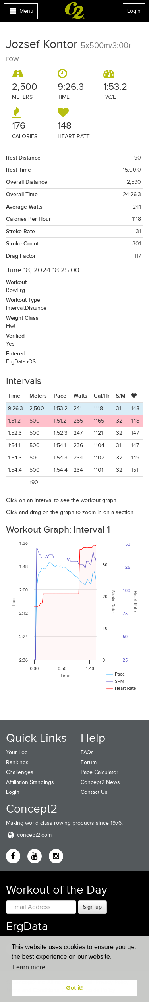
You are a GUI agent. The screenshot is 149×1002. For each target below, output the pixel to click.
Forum (89, 762)
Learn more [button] (29, 967)
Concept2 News (100, 782)
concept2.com (29, 835)
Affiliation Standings (30, 782)
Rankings (17, 762)
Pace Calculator (99, 772)
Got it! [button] (74, 988)
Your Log (17, 752)
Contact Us (94, 792)
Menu (20, 13)
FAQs (87, 752)
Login (134, 11)
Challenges (19, 772)
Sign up (92, 907)
